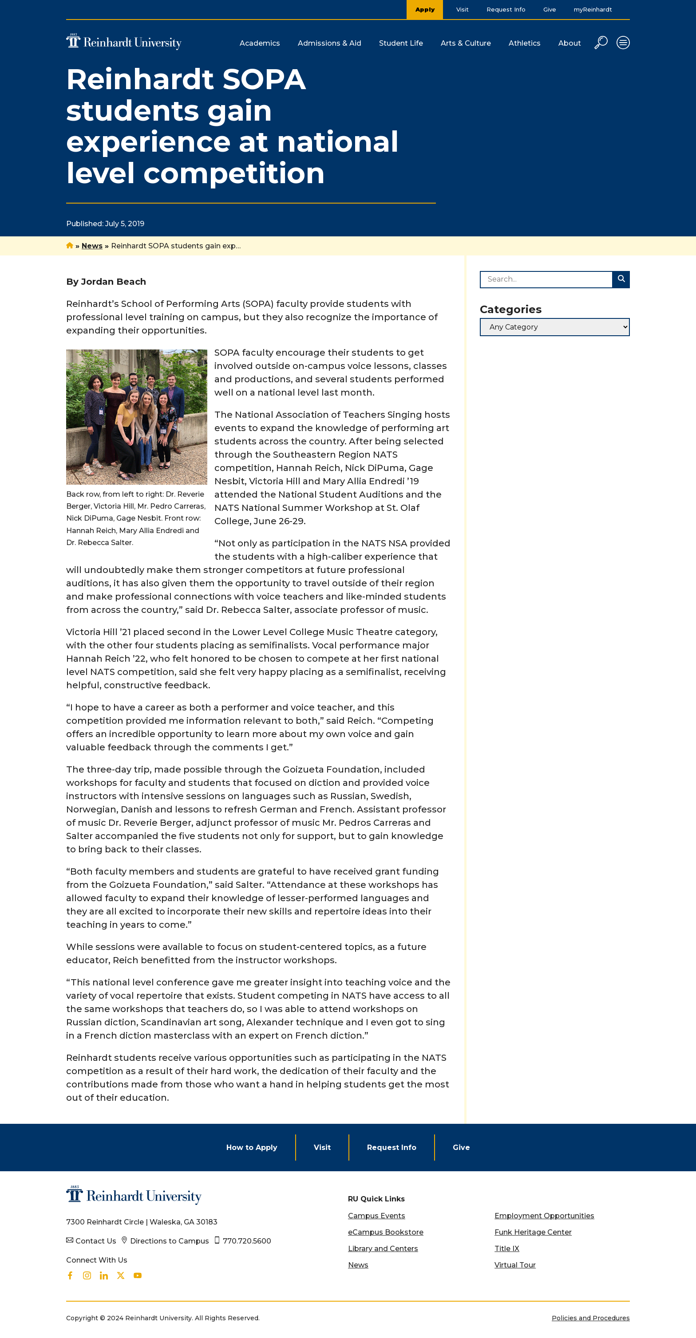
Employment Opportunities (544, 1216)
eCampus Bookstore (385, 1232)
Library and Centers (383, 1248)
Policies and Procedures (591, 1318)
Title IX (506, 1248)
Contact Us (95, 1241)
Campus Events (376, 1216)
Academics (260, 43)
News (92, 246)
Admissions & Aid (329, 43)
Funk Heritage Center (533, 1232)
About (569, 43)
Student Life (401, 43)
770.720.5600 (247, 1241)
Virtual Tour (515, 1265)
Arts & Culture (466, 43)
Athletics (525, 43)
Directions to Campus (169, 1241)
